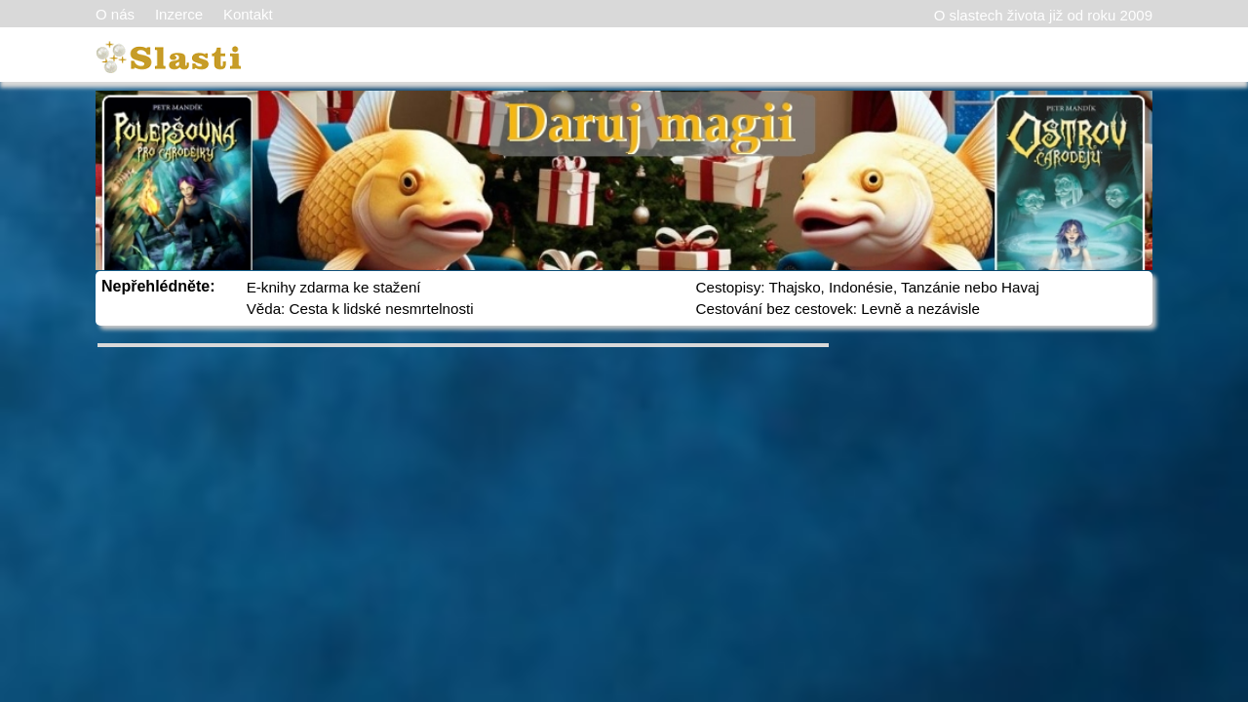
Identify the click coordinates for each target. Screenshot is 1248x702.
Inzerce (179, 14)
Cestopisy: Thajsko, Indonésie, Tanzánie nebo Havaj (867, 287)
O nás (115, 14)
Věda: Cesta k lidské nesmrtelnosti (360, 308)
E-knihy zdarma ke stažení (334, 287)
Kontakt (248, 14)
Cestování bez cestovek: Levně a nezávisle (838, 308)
